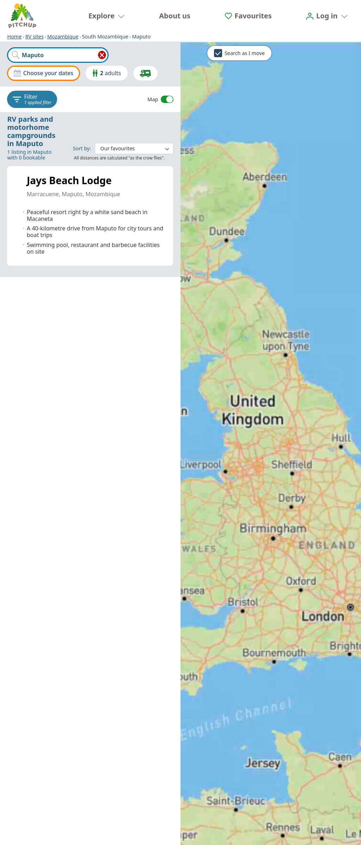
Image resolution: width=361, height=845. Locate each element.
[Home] (22, 16)
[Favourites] (248, 16)
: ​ (123, 148)
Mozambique (62, 36)
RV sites (34, 36)
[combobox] (57, 55)
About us (174, 15)
